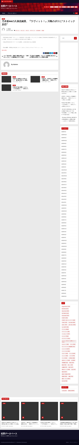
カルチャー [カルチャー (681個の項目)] (65, 344)
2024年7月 (63, 184)
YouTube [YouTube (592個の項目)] (72, 322)
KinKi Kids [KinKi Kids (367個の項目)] (65, 308)
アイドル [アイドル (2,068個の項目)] (65, 329)
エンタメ (51, 6)
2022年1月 (63, 273)
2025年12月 (64, 134)
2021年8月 (63, 287)
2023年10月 (64, 211)
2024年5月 (63, 190)
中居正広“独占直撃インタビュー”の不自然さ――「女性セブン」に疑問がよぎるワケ (20, 88)
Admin (9, 29)
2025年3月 (63, 161)
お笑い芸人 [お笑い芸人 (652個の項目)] (72, 324)
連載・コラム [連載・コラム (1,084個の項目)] (66, 378)
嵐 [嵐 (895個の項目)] (73, 360)
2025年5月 (63, 155)
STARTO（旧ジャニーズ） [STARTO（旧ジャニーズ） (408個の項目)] (68, 320)
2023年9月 (63, 214)
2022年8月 (63, 252)
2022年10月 (64, 246)
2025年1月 (63, 167)
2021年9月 (63, 284)
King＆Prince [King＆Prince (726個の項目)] (66, 306)
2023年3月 (63, 231)
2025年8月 (63, 146)
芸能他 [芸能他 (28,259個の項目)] (71, 390)
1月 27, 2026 (15, 81)
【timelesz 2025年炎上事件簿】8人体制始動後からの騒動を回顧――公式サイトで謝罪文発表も (69, 119)
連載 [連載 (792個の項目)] (71, 376)
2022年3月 (63, 267)
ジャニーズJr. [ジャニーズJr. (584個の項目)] (66, 351)
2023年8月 (63, 217)
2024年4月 (64, 193)
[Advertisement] (69, 62)
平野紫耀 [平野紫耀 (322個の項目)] (65, 362)
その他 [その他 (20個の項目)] (64, 390)
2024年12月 (64, 170)
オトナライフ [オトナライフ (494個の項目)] (66, 338)
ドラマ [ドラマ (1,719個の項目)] (72, 355)
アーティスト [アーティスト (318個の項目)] (65, 331)
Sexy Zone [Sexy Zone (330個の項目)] (65, 311)
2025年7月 (63, 149)
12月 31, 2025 (64, 426)
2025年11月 (63, 137)
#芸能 (43, 30)
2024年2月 (63, 199)
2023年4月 (63, 228)
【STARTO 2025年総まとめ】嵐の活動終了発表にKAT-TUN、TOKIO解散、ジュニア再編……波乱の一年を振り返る (68, 425)
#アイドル (17, 30)
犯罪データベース (9, 6)
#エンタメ (22, 30)
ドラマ (76, 6)
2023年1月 (63, 237)
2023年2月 (63, 234)
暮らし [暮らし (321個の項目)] (70, 365)
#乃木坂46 (38, 30)
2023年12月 (64, 205)
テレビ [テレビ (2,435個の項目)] (72, 353)
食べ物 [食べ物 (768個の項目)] (64, 381)
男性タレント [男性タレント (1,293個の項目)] (66, 369)
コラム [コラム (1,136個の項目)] (72, 344)
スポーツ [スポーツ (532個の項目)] (65, 353)
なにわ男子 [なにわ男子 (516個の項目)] (65, 327)
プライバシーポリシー (12, 13)
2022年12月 (64, 240)
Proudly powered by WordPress (7, 442)
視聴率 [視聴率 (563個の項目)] (64, 376)
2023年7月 (63, 220)
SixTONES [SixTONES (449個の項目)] (65, 313)
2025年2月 (63, 164)
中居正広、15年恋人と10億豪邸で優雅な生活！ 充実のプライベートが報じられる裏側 (50, 80)
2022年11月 (63, 243)
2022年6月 (63, 258)
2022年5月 (63, 261)
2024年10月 (64, 176)
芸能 (60, 6)
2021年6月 (63, 293)
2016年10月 (63, 296)
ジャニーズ (56, 6)
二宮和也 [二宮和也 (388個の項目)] (72, 358)
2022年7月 (63, 255)
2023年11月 (63, 208)
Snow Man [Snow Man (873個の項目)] (65, 315)
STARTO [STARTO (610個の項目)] (65, 318)
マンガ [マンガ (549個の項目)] (64, 358)
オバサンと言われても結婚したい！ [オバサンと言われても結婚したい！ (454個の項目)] (69, 341)
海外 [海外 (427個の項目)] (71, 367)
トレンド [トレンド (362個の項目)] (65, 355)
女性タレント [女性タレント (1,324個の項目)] (66, 360)
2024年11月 (63, 173)
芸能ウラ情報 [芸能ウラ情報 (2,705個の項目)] (66, 374)
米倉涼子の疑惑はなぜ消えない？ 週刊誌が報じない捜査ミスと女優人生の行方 (20, 80)
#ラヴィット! (32, 30)
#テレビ (27, 30)
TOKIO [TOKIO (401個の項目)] (64, 322)
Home (3, 13)
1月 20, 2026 (44, 81)
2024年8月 (63, 181)
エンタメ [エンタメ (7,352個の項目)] (65, 336)
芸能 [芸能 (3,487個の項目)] (64, 371)
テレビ (68, 6)
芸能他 (3, 18)
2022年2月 (63, 270)
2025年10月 (64, 140)
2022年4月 (63, 264)
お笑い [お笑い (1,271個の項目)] (64, 324)
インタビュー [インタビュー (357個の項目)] (66, 334)
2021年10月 (63, 281)
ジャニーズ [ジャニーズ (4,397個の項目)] (66, 349)
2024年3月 (63, 196)
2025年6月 (63, 152)
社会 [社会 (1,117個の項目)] (73, 369)
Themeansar (24, 442)
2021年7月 (63, 290)
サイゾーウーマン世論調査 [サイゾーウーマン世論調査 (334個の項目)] (68, 346)
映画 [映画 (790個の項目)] (64, 365)
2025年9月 (63, 143)
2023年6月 (63, 223)
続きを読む (4, 50)
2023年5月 (63, 226)
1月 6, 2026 (15, 90)
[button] (73, 13)
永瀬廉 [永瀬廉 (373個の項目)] (64, 367)
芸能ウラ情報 (64, 6)
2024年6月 (63, 187)
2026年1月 (63, 131)
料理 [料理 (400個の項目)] (71, 362)
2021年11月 (63, 278)
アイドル (72, 6)
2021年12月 (63, 275)
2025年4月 (63, 158)
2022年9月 (63, 249)
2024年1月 (63, 202)
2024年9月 (63, 178)
